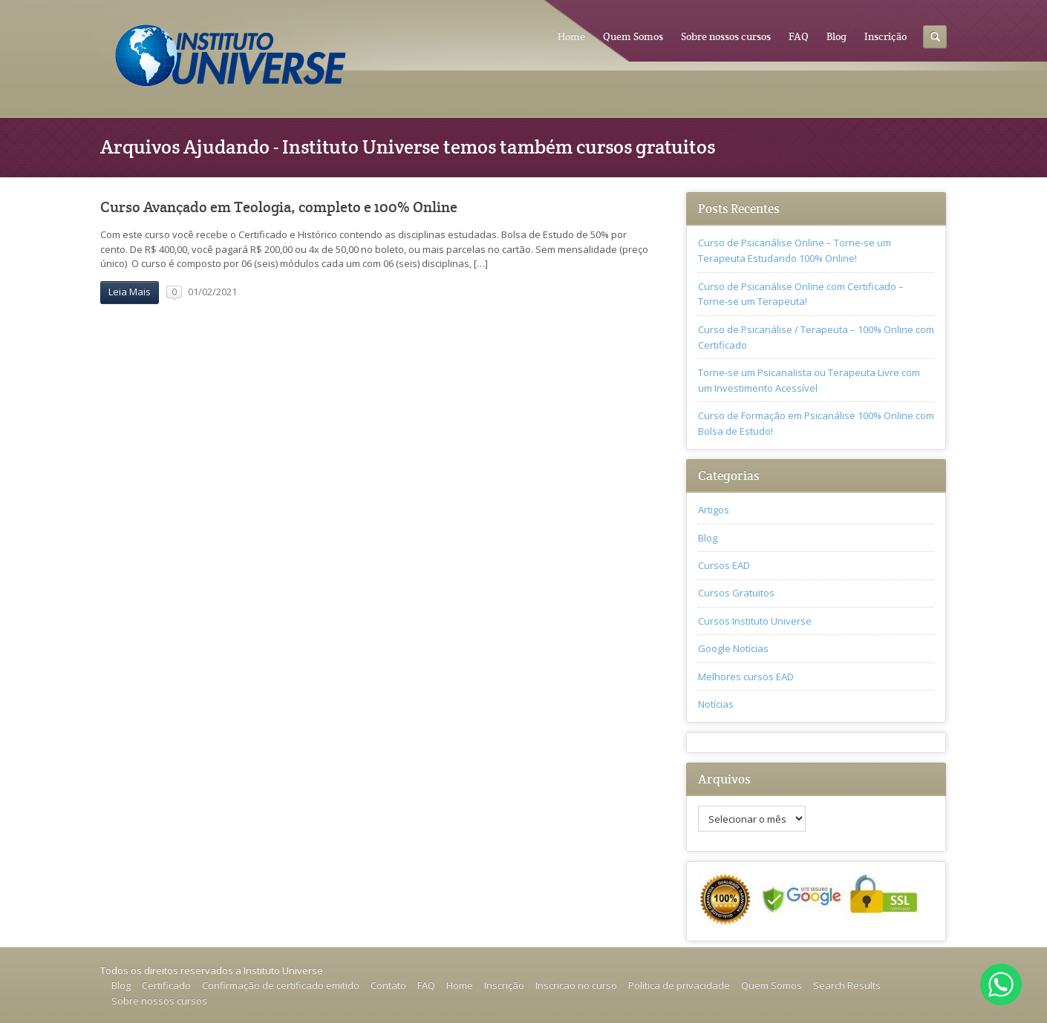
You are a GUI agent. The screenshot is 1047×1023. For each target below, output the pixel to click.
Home (571, 36)
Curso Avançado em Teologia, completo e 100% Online (278, 207)
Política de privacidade (679, 985)
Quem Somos (633, 36)
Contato (388, 985)
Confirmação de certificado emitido (280, 985)
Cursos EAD (724, 565)
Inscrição (885, 36)
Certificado (166, 985)
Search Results (847, 985)
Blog (836, 36)
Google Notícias (733, 648)
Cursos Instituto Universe (755, 621)
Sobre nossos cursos (726, 36)
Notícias (716, 704)
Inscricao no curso (576, 985)
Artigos (713, 509)
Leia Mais (129, 291)
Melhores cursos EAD (746, 676)
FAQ (799, 36)
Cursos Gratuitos (736, 592)
